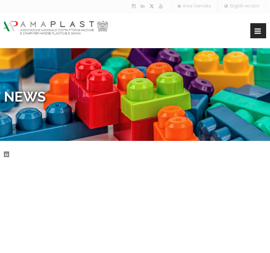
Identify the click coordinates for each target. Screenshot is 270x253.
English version (241, 6)
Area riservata (194, 6)
